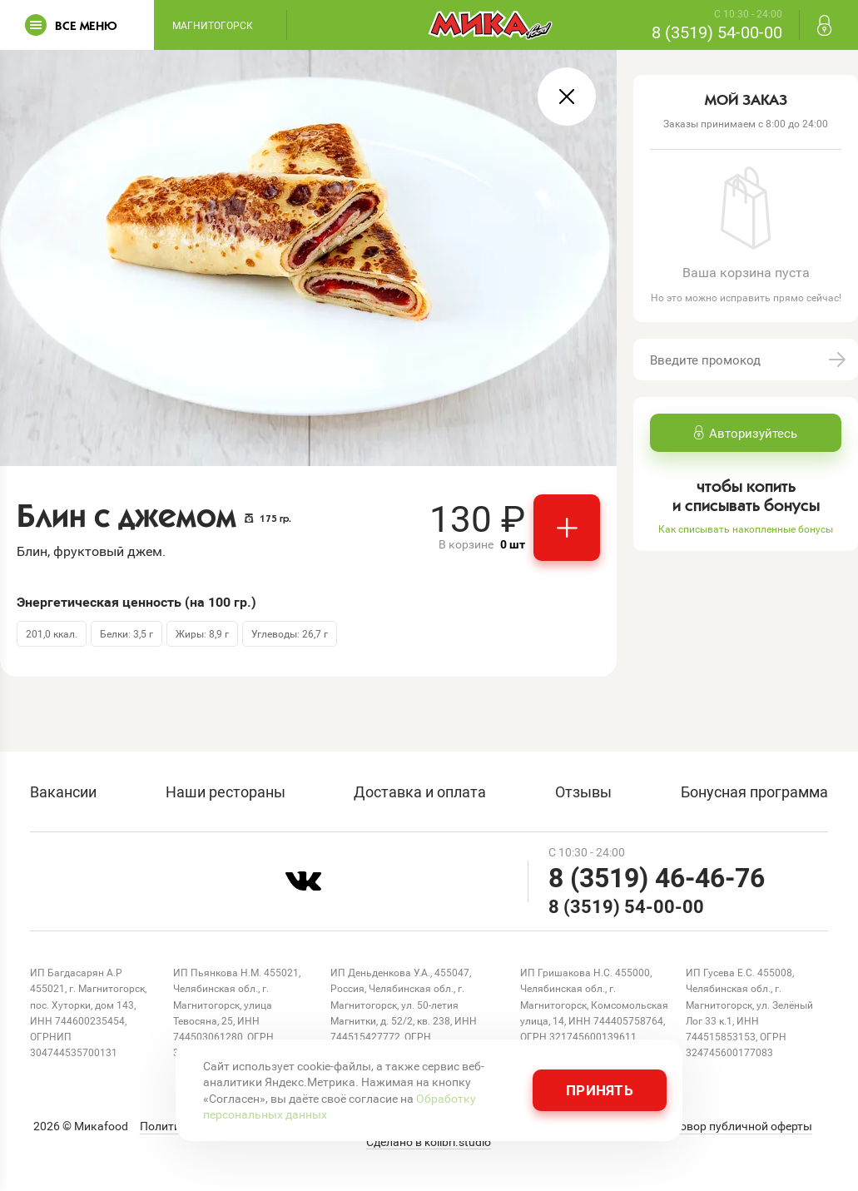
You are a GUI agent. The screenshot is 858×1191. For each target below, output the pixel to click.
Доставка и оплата (420, 791)
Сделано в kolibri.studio (428, 1141)
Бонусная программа (754, 791)
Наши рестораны (225, 791)
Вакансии (63, 791)
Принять (599, 1089)
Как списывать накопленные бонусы (745, 528)
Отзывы (583, 791)
